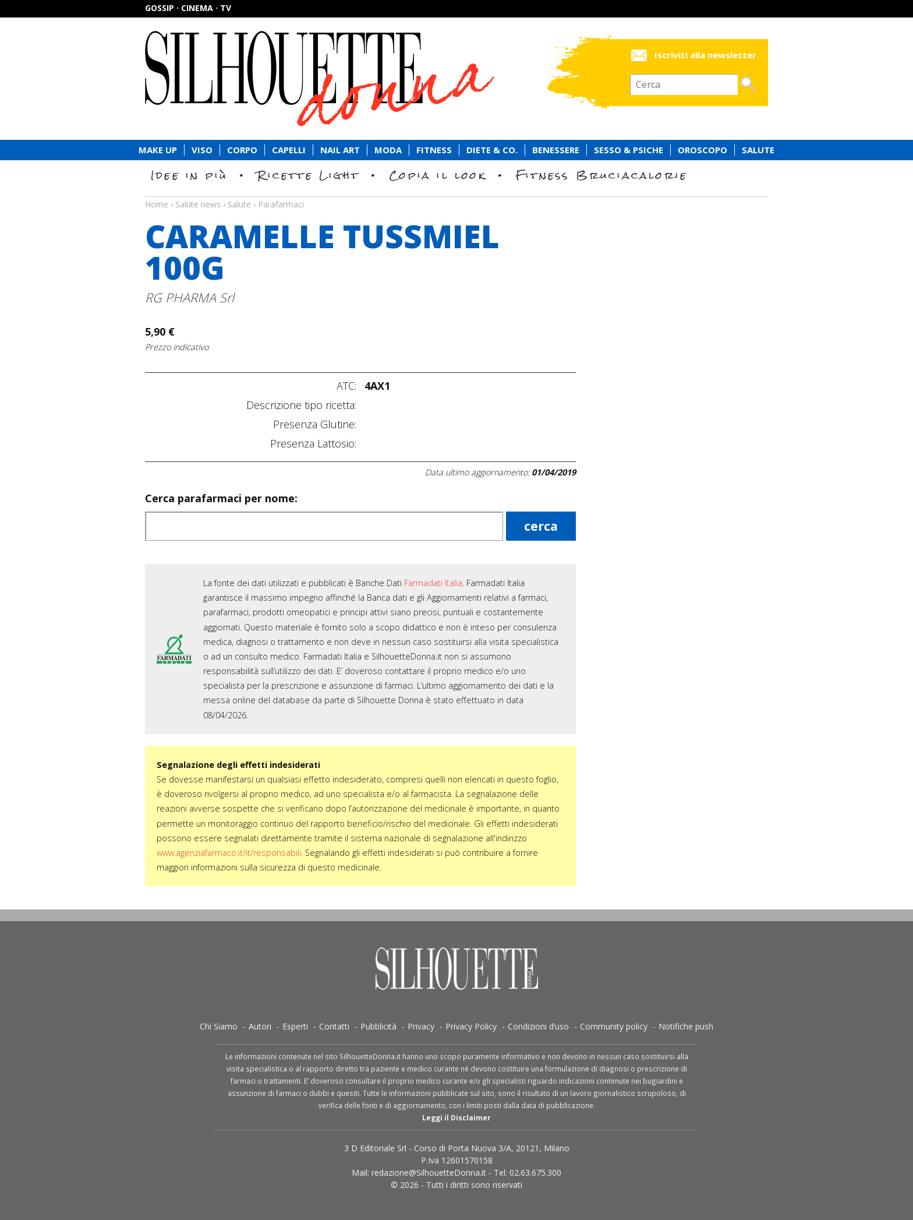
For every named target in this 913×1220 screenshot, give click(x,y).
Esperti (295, 1026)
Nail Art (340, 150)
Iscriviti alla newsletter (705, 55)
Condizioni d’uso (538, 1026)
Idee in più (189, 175)
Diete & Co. (492, 150)
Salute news (456, 193)
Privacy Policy (471, 1026)
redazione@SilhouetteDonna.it (428, 1172)
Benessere (555, 150)
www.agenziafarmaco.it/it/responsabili (229, 852)
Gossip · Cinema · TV (188, 7)
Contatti (334, 1026)
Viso (202, 150)
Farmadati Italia (433, 582)
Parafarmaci (281, 204)
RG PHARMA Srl (189, 297)
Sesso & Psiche (628, 150)
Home (156, 204)
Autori (260, 1026)
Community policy (613, 1026)
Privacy (421, 1026)
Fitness (434, 150)
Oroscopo (702, 150)
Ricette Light (308, 175)
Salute (758, 150)
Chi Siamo (219, 1026)
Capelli (289, 150)
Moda (388, 150)
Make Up (158, 150)
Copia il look (437, 175)
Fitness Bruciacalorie (602, 175)
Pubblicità (378, 1026)
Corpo (242, 150)
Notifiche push (686, 1026)
